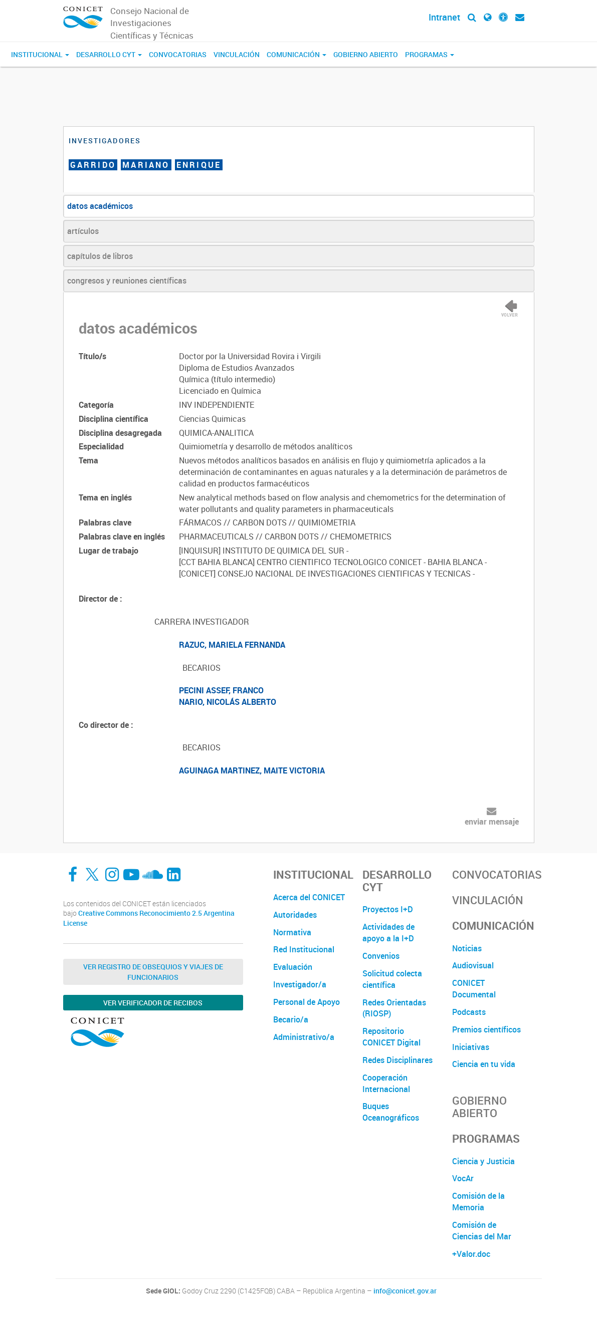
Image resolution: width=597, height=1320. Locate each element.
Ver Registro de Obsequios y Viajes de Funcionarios (153, 972)
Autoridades (295, 914)
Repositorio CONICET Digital (391, 1036)
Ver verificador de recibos (153, 1002)
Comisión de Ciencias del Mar (481, 1230)
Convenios (381, 955)
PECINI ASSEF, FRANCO (221, 690)
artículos (83, 230)
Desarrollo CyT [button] (109, 54)
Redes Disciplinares (397, 1060)
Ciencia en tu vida (483, 1064)
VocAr (463, 1178)
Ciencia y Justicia (483, 1161)
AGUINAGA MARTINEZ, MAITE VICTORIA (252, 770)
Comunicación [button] (296, 54)
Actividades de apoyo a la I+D (388, 932)
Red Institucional (303, 949)
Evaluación (292, 966)
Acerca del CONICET (309, 897)
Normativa (292, 932)
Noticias (467, 948)
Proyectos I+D (387, 909)
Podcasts (469, 1011)
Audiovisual (473, 965)
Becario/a (290, 1019)
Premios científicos (486, 1029)
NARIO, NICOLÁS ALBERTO (227, 701)
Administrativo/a (303, 1036)
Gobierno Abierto (365, 54)
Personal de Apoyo (306, 1001)
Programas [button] (429, 54)
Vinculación (237, 54)
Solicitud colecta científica (392, 979)
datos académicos (100, 205)
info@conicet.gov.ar (405, 1290)
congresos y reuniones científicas (126, 280)
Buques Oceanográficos (390, 1112)
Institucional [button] (40, 54)
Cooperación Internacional (386, 1083)
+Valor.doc (471, 1253)
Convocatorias (178, 54)
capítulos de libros (100, 255)
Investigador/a (299, 984)
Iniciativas (470, 1046)
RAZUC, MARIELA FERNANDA (232, 644)
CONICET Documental (474, 988)
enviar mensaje (492, 821)
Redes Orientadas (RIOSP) (394, 1008)
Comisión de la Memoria (478, 1201)
